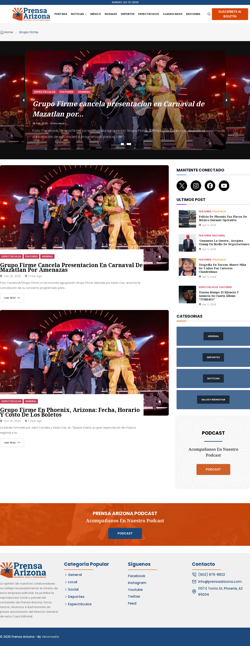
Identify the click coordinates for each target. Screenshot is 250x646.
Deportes (128, 14)
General (84, 92)
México (95, 14)
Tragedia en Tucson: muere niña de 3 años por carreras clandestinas (222, 268)
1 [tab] (122, 144)
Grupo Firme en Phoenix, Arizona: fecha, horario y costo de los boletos (70, 412)
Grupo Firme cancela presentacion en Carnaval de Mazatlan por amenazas (71, 267)
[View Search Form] (209, 14)
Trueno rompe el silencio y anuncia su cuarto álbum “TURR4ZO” (219, 295)
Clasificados (172, 14)
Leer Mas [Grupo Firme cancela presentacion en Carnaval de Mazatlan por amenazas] (12, 297)
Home (8, 32)
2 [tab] (129, 144)
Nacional (218, 235)
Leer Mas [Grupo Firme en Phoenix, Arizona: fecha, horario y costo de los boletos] (12, 442)
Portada (60, 14)
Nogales (111, 14)
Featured (66, 92)
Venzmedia (50, 637)
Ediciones (193, 14)
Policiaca (219, 211)
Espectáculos (148, 14)
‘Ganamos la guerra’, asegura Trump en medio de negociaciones (224, 242)
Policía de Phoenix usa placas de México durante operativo (223, 218)
